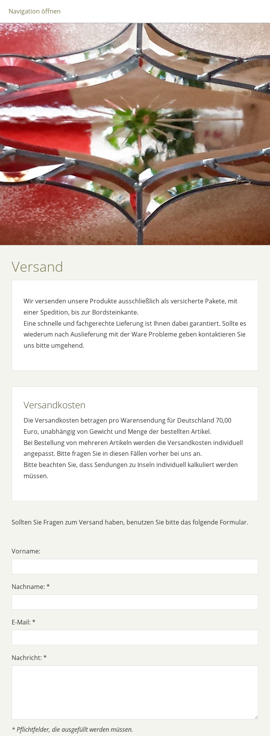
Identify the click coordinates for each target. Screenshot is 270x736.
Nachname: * (31, 586)
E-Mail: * (24, 622)
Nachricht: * (29, 657)
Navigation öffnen (35, 11)
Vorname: (26, 551)
